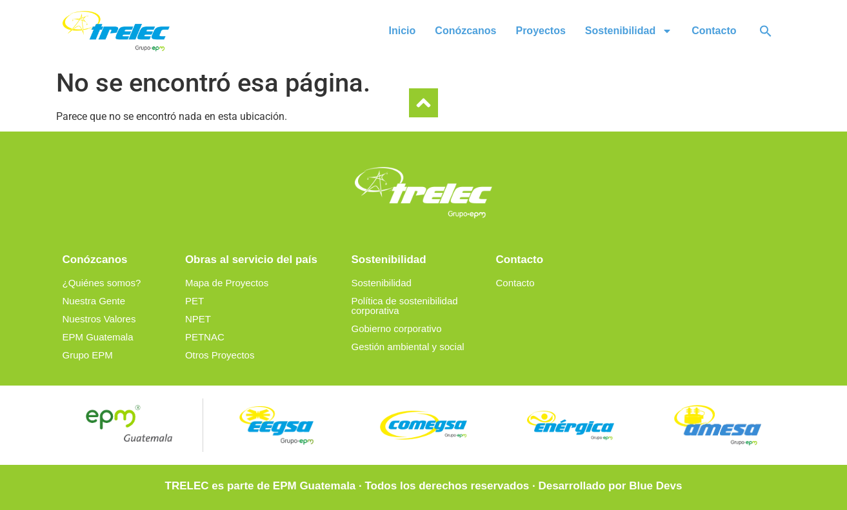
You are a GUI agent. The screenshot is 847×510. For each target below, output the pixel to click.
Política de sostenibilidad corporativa (404, 305)
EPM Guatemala (98, 336)
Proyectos (540, 30)
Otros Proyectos (220, 354)
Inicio (402, 30)
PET (194, 300)
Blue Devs (655, 486)
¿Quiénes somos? (102, 282)
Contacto (714, 30)
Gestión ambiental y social (407, 346)
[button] (765, 31)
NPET (198, 318)
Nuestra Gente (94, 300)
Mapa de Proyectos (226, 282)
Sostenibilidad (628, 31)
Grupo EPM (88, 354)
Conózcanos (465, 30)
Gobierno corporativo (396, 328)
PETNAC (204, 336)
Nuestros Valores (99, 318)
